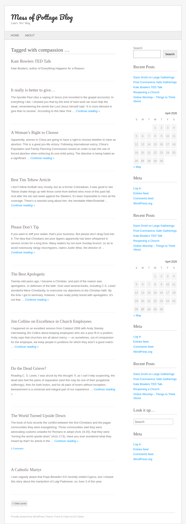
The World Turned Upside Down (38, 415)
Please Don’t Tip (25, 227)
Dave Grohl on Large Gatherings (153, 77)
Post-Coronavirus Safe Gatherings (155, 82)
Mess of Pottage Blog (42, 17)
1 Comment (17, 448)
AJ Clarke (78, 516)
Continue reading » (88, 111)
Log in (137, 188)
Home (15, 35)
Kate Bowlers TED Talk (31, 61)
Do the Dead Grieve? (28, 368)
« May (137, 166)
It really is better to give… (33, 90)
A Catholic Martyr (26, 469)
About (30, 35)
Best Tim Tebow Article (31, 179)
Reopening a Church (146, 92)
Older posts (19, 503)
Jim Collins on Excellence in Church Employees (51, 321)
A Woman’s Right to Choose (34, 132)
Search (137, 48)
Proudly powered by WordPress (28, 516)
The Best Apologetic (28, 274)
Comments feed (143, 198)
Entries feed (140, 193)
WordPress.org (142, 203)
